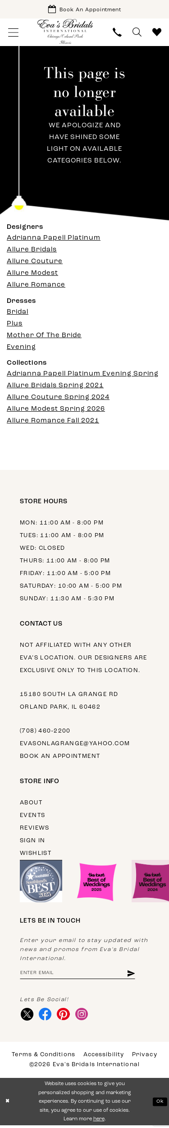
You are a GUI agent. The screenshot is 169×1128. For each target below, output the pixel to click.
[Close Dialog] (8, 1104)
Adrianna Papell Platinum (53, 239)
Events (32, 816)
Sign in (33, 842)
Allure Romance (36, 286)
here (99, 1121)
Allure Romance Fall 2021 (53, 421)
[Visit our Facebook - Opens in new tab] (46, 1016)
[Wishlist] (157, 33)
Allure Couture (35, 263)
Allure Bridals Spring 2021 (55, 386)
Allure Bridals (32, 251)
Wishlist (35, 854)
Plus (15, 324)
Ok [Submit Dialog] (160, 1103)
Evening (21, 348)
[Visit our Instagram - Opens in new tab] (84, 1016)
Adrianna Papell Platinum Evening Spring (83, 374)
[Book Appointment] (84, 9)
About (31, 804)
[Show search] (137, 33)
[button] (13, 33)
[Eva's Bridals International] (65, 32)
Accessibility (103, 1057)
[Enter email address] (80, 974)
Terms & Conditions (43, 1057)
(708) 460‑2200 (45, 732)
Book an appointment (60, 757)
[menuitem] (13, 33)
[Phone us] (117, 33)
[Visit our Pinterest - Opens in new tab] (65, 1016)
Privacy (144, 1057)
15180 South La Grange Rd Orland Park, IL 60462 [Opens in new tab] (69, 701)
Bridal (17, 313)
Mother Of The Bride (44, 336)
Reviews (35, 829)
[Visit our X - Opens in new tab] (27, 1016)
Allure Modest (32, 274)
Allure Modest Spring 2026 (56, 410)
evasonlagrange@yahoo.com (75, 744)
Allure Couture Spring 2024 (58, 398)
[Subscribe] (136, 974)
